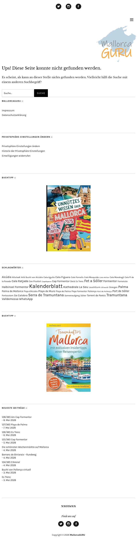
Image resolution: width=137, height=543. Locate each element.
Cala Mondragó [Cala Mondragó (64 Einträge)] (117, 277)
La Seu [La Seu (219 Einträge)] (83, 287)
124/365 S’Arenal (11, 462)
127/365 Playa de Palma (14, 424)
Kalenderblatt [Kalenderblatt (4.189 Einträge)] (46, 286)
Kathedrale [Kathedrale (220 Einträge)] (70, 287)
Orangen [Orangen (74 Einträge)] (113, 287)
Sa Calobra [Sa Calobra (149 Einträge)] (21, 295)
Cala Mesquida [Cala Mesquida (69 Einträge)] (91, 277)
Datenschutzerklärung (14, 115)
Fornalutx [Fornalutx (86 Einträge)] (122, 281)
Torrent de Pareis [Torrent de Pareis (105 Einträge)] (96, 295)
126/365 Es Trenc (11, 432)
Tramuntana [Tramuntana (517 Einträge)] (116, 295)
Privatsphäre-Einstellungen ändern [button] (21, 146)
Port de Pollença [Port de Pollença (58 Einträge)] (104, 291)
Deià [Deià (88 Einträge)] (72, 281)
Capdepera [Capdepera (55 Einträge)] (46, 281)
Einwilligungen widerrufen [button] (16, 155)
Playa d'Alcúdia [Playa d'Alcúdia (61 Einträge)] (31, 291)
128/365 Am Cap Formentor (16, 417)
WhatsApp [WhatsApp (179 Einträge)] (26, 299)
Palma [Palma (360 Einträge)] (123, 287)
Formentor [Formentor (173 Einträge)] (110, 281)
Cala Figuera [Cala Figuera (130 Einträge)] (62, 277)
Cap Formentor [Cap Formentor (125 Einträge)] (61, 281)
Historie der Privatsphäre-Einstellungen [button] (23, 151)
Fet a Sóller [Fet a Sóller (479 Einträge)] (93, 281)
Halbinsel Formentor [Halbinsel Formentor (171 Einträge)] (15, 287)
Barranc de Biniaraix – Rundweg (19, 454)
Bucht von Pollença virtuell (16, 469)
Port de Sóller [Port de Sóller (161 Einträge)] (120, 291)
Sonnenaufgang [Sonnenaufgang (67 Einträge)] (72, 295)
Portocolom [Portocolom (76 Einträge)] (7, 295)
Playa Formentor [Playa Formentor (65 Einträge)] (79, 291)
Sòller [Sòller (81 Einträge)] (83, 295)
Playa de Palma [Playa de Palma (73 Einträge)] (63, 291)
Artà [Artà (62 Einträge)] (23, 277)
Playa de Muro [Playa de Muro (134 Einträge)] (46, 291)
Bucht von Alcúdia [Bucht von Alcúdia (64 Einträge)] (34, 277)
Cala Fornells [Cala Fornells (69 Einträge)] (77, 277)
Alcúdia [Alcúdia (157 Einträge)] (6, 277)
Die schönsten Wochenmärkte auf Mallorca (25, 447)
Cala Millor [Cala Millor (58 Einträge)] (104, 277)
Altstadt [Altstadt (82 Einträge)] (16, 277)
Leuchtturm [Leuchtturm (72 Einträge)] (95, 287)
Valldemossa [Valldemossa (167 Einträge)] (10, 299)
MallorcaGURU (77, 535)
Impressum (8, 110)
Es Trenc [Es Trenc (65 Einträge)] (80, 281)
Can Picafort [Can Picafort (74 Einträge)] (35, 281)
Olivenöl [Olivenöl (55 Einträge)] (104, 287)
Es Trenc (6, 477)
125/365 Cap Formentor (14, 439)
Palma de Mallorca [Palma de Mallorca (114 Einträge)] (12, 291)
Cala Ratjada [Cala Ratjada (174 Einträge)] (20, 281)
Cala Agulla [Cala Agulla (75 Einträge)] (49, 277)
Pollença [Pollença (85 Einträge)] (92, 291)
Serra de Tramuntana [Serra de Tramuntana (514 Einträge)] (46, 295)
